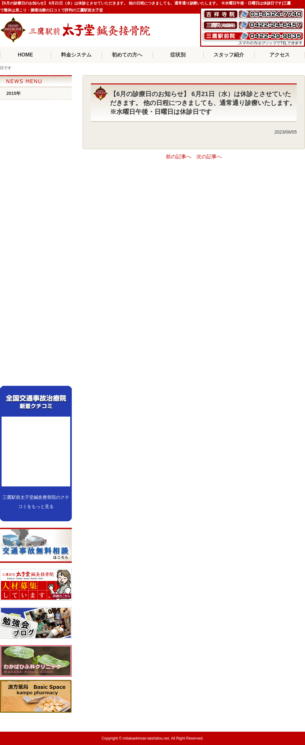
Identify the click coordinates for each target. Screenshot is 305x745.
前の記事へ (178, 156)
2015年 (13, 93)
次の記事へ (209, 156)
